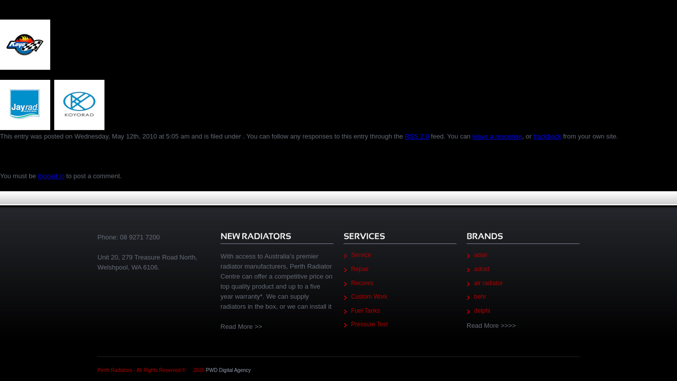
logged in (51, 176)
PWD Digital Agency (228, 370)
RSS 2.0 (417, 136)
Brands (19, 8)
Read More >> (241, 326)
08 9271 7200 (140, 237)
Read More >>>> (491, 325)
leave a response (497, 136)
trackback (547, 136)
